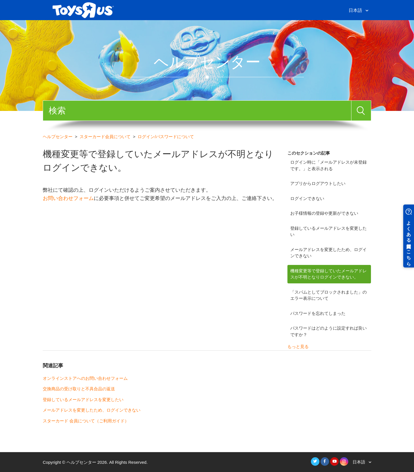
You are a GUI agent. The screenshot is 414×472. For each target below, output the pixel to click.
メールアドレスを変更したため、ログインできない (328, 252)
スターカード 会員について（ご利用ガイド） (86, 420)
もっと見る (298, 346)
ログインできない (307, 198)
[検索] (197, 111)
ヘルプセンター (57, 136)
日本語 (356, 10)
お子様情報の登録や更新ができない (324, 213)
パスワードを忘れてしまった (317, 313)
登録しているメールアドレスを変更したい (328, 231)
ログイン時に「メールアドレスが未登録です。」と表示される (328, 165)
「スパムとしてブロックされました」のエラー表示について (328, 295)
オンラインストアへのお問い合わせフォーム (85, 378)
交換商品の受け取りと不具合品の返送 (79, 388)
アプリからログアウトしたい (317, 183)
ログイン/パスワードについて (166, 136)
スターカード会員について (105, 136)
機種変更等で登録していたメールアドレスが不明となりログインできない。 (328, 274)
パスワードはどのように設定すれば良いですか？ (328, 331)
